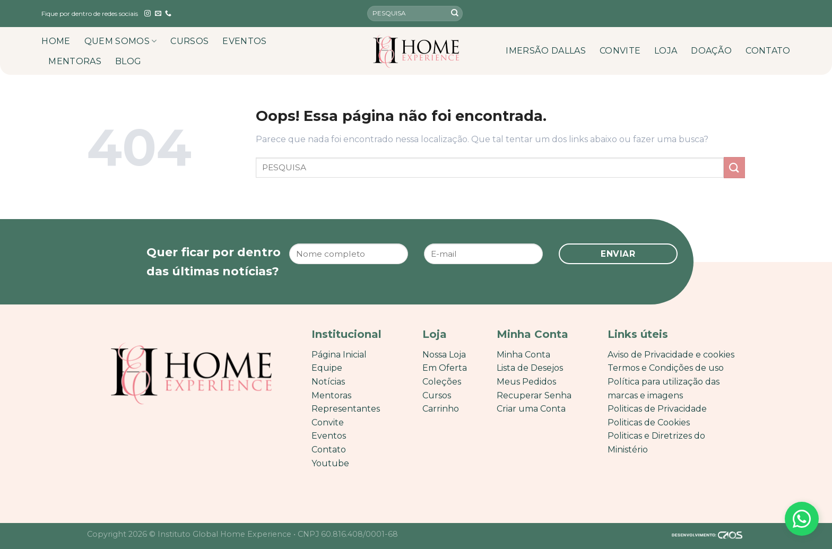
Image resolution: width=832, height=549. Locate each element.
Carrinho (440, 409)
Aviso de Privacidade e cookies (671, 355)
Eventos (328, 436)
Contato (328, 450)
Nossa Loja (444, 355)
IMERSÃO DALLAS (545, 51)
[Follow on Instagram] (147, 14)
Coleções (441, 382)
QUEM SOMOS (120, 41)
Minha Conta (523, 355)
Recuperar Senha (534, 395)
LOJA (665, 51)
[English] (768, 13)
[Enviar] (455, 14)
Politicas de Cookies (649, 422)
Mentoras (331, 395)
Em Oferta (444, 368)
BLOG (128, 61)
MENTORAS (74, 61)
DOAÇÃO (711, 51)
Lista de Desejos (530, 368)
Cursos (436, 395)
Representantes (345, 409)
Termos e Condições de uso (666, 368)
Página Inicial (339, 355)
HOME (55, 41)
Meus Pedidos (526, 382)
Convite (327, 422)
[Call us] (168, 14)
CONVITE (620, 51)
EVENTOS (244, 41)
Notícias (328, 382)
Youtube (330, 463)
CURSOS (189, 41)
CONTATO (768, 51)
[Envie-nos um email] (158, 14)
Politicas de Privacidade (657, 409)
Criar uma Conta (531, 409)
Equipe (326, 368)
